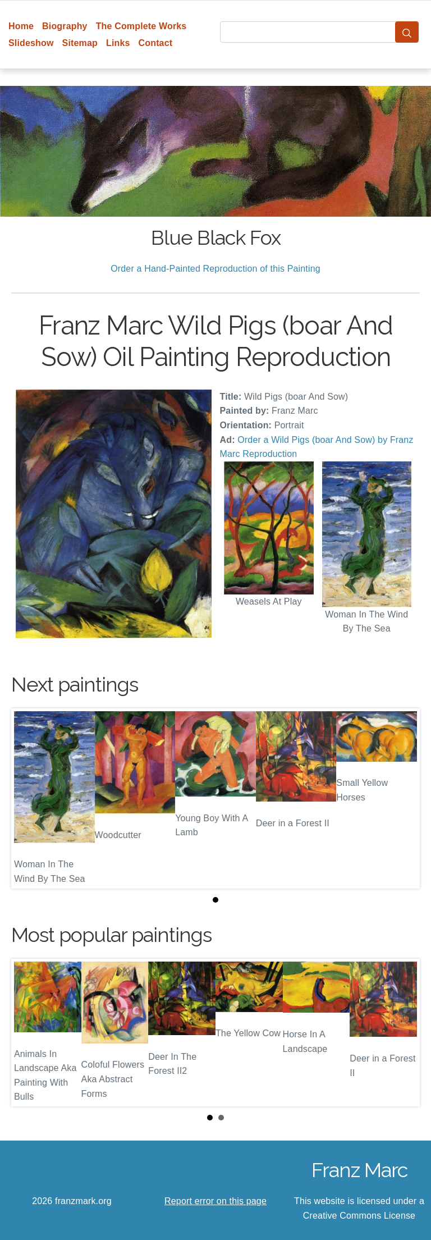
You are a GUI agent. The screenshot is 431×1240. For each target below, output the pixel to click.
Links (118, 43)
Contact (156, 43)
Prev (29, 1033)
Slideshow (31, 43)
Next (402, 1033)
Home (21, 26)
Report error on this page (215, 1201)
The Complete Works (141, 26)
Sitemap (80, 43)
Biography (65, 26)
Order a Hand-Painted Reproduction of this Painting (215, 268)
